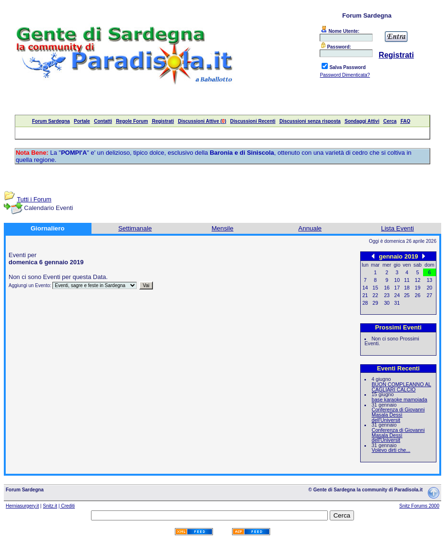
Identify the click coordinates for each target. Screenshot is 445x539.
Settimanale (135, 228)
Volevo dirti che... (391, 450)
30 (387, 303)
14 (365, 287)
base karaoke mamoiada (399, 399)
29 (375, 303)
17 (397, 287)
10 (397, 280)
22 (375, 295)
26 (418, 295)
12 (418, 280)
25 (407, 295)
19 (418, 287)
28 (365, 303)
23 (387, 295)
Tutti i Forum (34, 199)
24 (397, 295)
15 (375, 287)
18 (407, 287)
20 (429, 287)
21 (365, 295)
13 (429, 280)
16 (387, 287)
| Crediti (67, 506)
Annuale (310, 228)
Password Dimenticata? (345, 75)
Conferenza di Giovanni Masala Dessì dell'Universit (398, 414)
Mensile (222, 228)
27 (429, 295)
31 (397, 303)
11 (407, 280)
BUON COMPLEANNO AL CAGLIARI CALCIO (401, 386)
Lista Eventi (397, 228)
